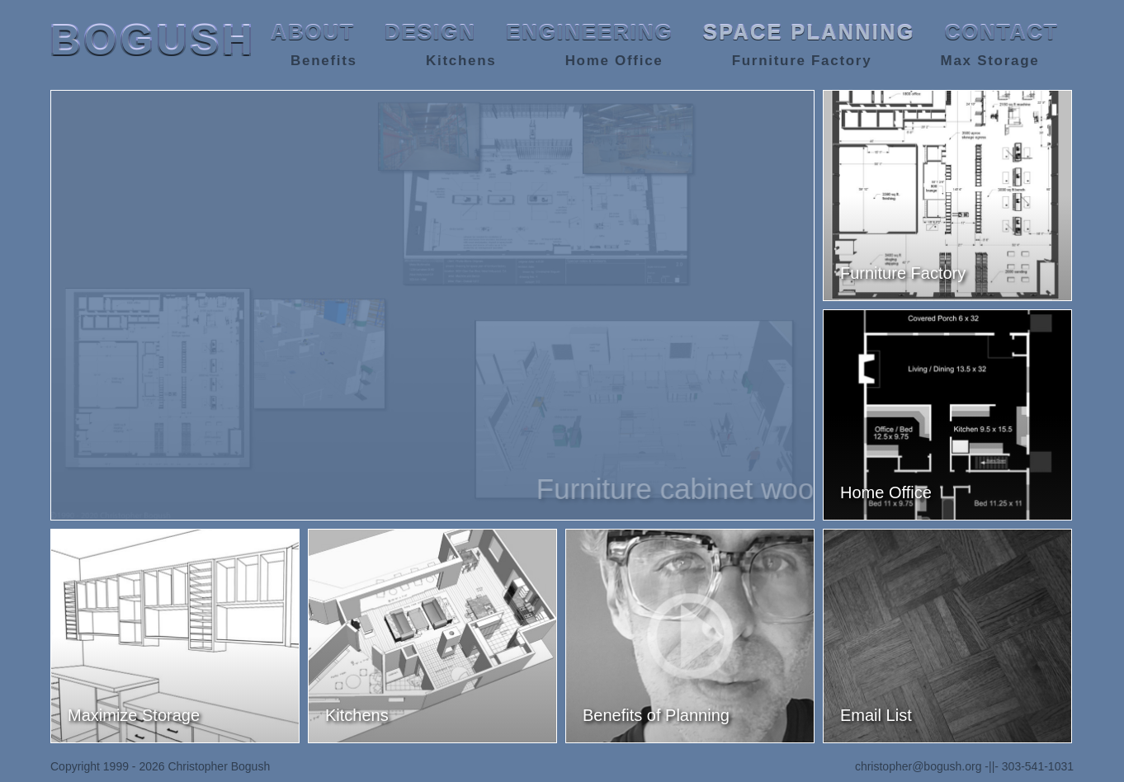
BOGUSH (153, 40)
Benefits (323, 60)
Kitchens (461, 60)
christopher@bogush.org (918, 766)
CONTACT (1002, 32)
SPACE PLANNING (809, 32)
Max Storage (990, 60)
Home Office (614, 60)
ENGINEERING (589, 32)
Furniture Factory (802, 60)
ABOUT (313, 32)
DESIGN (430, 32)
